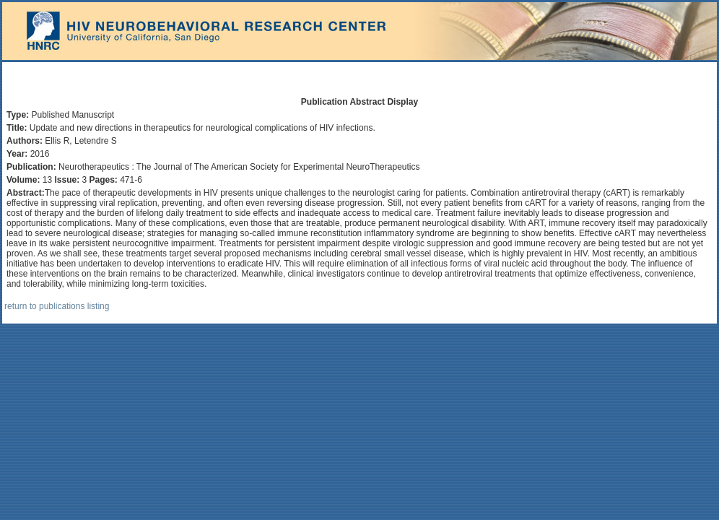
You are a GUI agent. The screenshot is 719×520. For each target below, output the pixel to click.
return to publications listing (56, 306)
